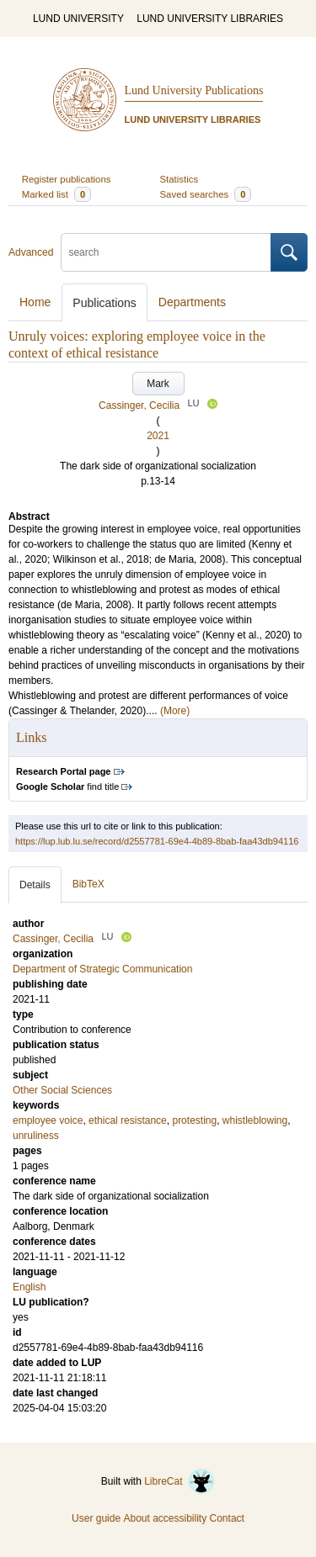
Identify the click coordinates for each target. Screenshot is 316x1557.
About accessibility (164, 1518)
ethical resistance (127, 1120)
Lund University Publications (194, 90)
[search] (166, 252)
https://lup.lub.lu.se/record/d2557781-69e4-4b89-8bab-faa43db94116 (156, 841)
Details (35, 885)
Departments (192, 302)
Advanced (30, 252)
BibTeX (88, 884)
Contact (227, 1518)
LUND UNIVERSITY (78, 18)
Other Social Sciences (62, 1090)
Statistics (179, 179)
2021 (158, 436)
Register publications (66, 179)
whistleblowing (254, 1120)
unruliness (36, 1135)
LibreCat (179, 1481)
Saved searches (206, 194)
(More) (175, 711)
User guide (96, 1518)
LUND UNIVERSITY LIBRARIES (210, 18)
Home (35, 302)
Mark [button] (158, 383)
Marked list (56, 194)
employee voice (48, 1120)
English (29, 1287)
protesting (194, 1120)
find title (67, 786)
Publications (104, 303)
